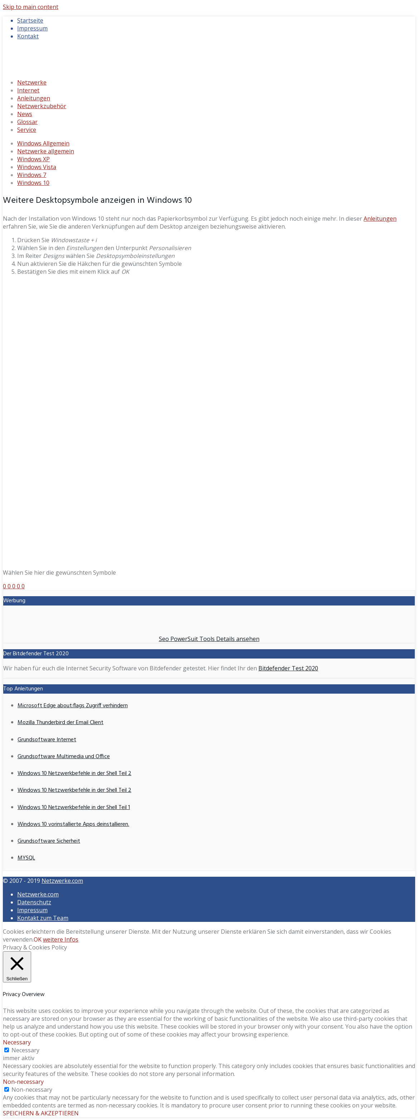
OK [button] (38, 939)
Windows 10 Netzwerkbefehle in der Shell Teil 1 (74, 807)
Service (26, 130)
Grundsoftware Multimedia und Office (64, 756)
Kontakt (28, 36)
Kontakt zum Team (42, 918)
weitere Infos (60, 939)
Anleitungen (33, 98)
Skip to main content (30, 7)
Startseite (30, 20)
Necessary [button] (17, 1042)
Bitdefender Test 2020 (288, 668)
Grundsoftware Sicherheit (49, 841)
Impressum (32, 28)
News (24, 114)
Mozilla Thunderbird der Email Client (60, 722)
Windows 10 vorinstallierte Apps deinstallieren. (73, 824)
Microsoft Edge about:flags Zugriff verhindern (73, 705)
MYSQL (26, 858)
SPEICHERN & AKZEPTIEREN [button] (41, 1113)
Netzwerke (32, 82)
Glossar (27, 122)
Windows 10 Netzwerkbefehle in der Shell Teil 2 (74, 773)
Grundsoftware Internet (47, 740)
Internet (28, 90)
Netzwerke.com (62, 881)
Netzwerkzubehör (41, 106)
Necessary (25, 1050)
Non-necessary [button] (23, 1082)
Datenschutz (34, 902)
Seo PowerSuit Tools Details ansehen (209, 639)
